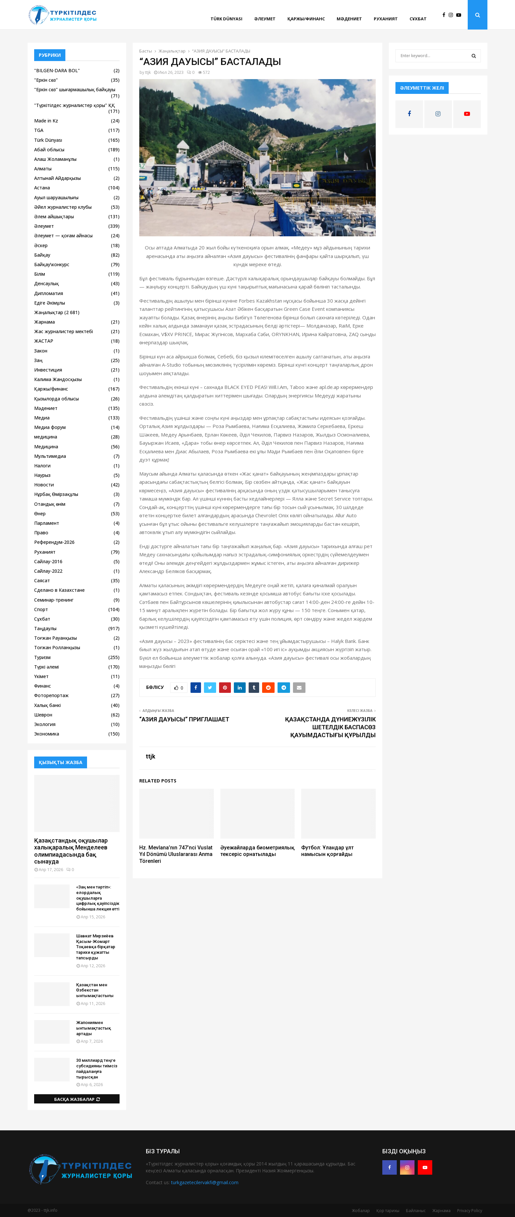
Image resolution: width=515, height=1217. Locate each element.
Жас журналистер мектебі (63, 331)
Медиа (42, 418)
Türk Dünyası (226, 19)
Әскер (41, 245)
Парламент (46, 523)
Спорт (41, 609)
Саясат (42, 580)
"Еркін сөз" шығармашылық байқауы (74, 89)
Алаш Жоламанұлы (55, 159)
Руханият (386, 19)
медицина (45, 437)
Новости (44, 484)
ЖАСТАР (43, 341)
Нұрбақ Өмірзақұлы (56, 494)
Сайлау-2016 (48, 561)
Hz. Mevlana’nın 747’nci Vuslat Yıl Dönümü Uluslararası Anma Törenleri (176, 854)
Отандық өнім (49, 504)
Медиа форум (50, 427)
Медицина (46, 446)
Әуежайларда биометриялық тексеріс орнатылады (257, 851)
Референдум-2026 (54, 542)
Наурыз (42, 475)
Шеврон (43, 715)
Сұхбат (418, 19)
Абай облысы (49, 149)
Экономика (46, 734)
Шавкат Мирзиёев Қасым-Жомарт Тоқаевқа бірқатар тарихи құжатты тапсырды (95, 946)
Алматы (43, 168)
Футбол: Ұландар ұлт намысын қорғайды (327, 851)
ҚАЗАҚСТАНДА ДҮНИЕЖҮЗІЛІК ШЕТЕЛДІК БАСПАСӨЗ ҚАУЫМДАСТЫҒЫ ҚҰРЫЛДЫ (330, 727)
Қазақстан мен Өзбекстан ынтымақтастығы (95, 990)
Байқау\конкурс (51, 264)
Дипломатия (48, 293)
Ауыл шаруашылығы (56, 197)
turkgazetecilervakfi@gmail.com (204, 1182)
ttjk (148, 72)
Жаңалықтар (48, 312)
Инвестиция (48, 370)
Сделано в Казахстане (59, 590)
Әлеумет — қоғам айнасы (63, 235)
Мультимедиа (50, 456)
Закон (40, 351)
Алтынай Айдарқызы (57, 178)
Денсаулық (46, 283)
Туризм (42, 657)
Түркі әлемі (46, 667)
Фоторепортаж (51, 695)
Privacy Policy (469, 1210)
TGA (38, 130)
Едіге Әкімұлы (49, 303)
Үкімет (41, 676)
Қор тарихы (387, 1210)
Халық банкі (47, 705)
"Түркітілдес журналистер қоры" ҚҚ (74, 105)
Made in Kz (46, 120)
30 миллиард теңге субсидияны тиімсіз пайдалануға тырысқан (96, 1068)
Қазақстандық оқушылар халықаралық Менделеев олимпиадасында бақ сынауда (71, 851)
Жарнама (44, 322)
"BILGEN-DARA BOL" (57, 70)
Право (41, 532)
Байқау (42, 255)
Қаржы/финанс (306, 19)
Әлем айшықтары (54, 216)
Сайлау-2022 (48, 571)
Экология (45, 724)
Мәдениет (349, 19)
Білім (39, 274)
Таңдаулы (45, 628)
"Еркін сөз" (46, 80)
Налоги (42, 465)
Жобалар (361, 1210)
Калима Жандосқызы (58, 379)
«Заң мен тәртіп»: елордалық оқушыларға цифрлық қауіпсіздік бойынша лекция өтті (97, 898)
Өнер (40, 513)
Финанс (42, 686)
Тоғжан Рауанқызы (55, 638)
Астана (42, 187)
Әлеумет (265, 19)
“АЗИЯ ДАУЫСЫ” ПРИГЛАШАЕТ (184, 719)
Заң (38, 360)
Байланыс (416, 1210)
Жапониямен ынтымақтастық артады (93, 1028)
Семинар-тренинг (54, 600)
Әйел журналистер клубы (63, 207)
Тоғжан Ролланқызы (57, 647)
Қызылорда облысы (56, 398)
